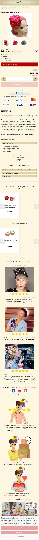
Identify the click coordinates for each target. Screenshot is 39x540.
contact (21, 495)
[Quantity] (19, 79)
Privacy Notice (18, 524)
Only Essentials (19, 532)
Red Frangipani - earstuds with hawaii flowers (9, 206)
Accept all (19, 528)
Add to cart (17, 84)
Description (6, 111)
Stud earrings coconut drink (10, 240)
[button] (3, 79)
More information (19, 536)
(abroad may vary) (17, 51)
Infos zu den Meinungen (19, 265)
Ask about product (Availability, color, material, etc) (16, 96)
